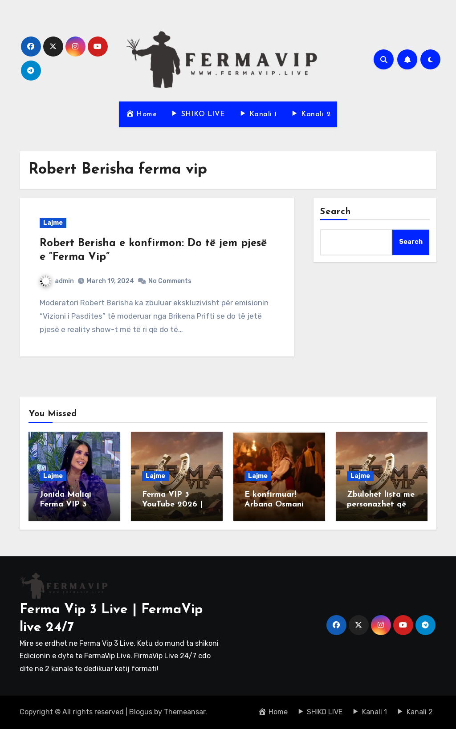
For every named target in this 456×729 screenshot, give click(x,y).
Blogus (140, 712)
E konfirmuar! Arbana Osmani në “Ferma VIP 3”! (277, 504)
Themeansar (184, 712)
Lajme (53, 223)
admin (57, 281)
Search (335, 211)
